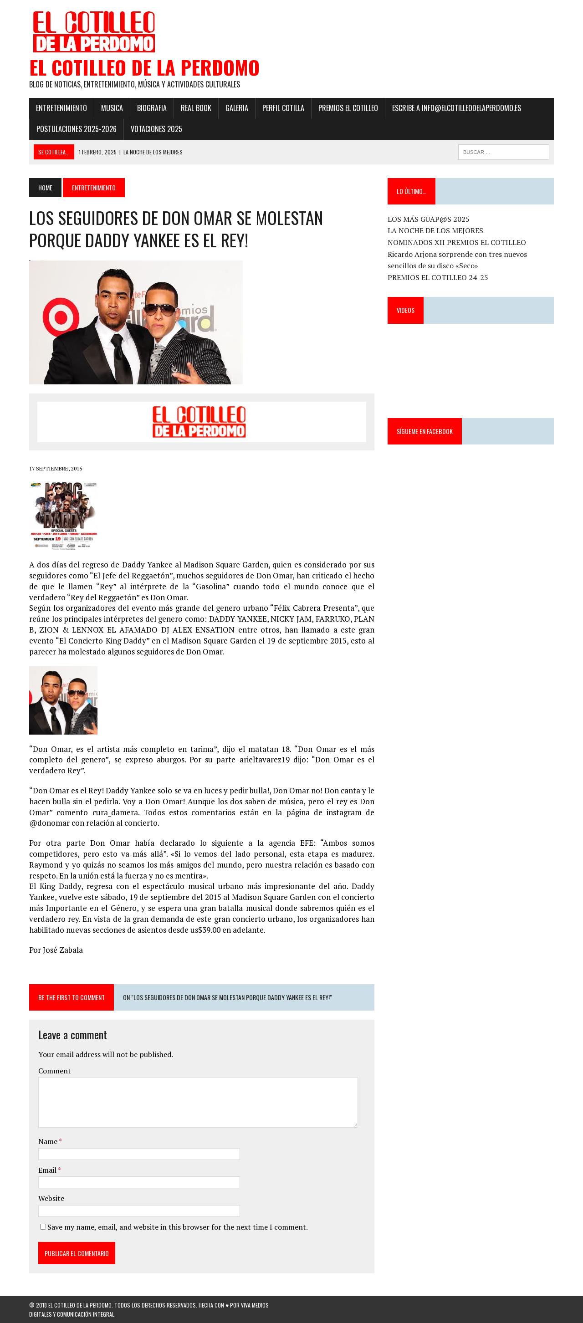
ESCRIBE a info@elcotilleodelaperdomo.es (456, 107)
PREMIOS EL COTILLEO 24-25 (438, 277)
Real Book (196, 107)
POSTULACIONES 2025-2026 (76, 128)
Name (48, 1141)
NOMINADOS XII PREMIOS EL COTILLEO (457, 242)
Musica (112, 107)
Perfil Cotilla (283, 107)
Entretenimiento (61, 107)
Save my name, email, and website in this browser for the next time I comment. (177, 1227)
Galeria (236, 107)
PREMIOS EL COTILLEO (348, 107)
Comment (54, 1071)
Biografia (152, 107)
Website (51, 1198)
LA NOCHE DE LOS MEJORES (435, 230)
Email (48, 1170)
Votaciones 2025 (156, 128)
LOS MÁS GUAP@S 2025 (429, 219)
